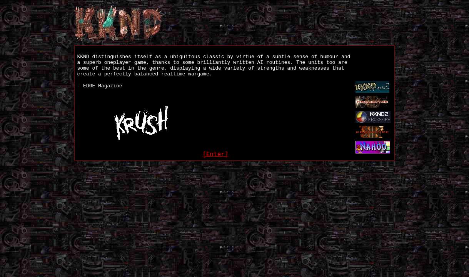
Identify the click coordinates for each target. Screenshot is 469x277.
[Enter (213, 154)
